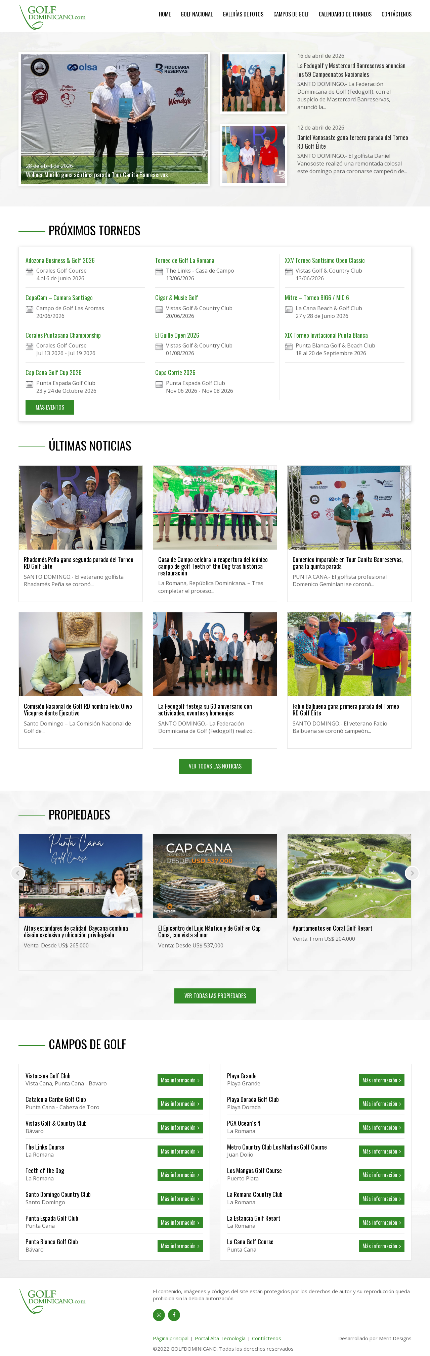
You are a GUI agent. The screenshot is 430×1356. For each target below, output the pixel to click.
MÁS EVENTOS (50, 407)
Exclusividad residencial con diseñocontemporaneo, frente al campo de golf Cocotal (77, 935)
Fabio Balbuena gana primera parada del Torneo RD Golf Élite (346, 709)
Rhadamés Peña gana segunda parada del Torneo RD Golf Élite (78, 562)
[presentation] (17, 873)
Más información (180, 1080)
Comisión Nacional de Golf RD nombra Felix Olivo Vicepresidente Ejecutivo (78, 709)
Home (165, 14)
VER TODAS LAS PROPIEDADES (215, 996)
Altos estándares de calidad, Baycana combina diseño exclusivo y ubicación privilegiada (210, 931)
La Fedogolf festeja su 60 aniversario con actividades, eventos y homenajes (205, 709)
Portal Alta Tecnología (220, 1338)
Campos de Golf (291, 14)
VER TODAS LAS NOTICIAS (215, 766)
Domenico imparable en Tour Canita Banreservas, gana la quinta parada (348, 562)
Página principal (170, 1338)
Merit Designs (395, 1338)
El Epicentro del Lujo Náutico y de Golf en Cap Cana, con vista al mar (344, 931)
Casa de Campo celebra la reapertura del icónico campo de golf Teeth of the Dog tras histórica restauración (213, 566)
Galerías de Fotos (243, 14)
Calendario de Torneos (345, 14)
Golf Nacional (197, 14)
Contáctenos (397, 14)
